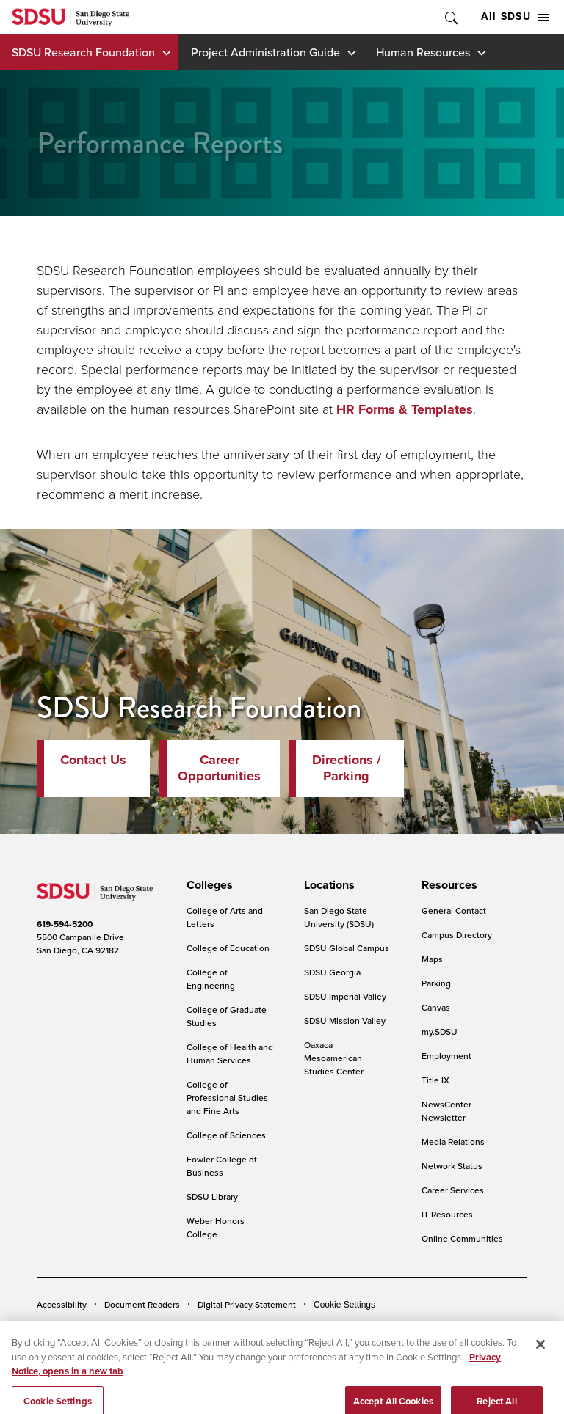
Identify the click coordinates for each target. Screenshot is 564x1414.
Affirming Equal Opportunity (432, 1326)
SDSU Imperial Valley (345, 996)
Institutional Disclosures (194, 1326)
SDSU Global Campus (346, 948)
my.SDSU (440, 1031)
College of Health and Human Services (230, 1053)
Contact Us (93, 759)
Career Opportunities (219, 767)
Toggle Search (450, 17)
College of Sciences (226, 1135)
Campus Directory (457, 934)
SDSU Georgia (332, 972)
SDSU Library (212, 1196)
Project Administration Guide (265, 52)
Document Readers (142, 1304)
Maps (432, 959)
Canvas (436, 1007)
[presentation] (207, 885)
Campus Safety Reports (83, 1326)
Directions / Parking (346, 767)
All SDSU (515, 16)
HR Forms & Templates (404, 409)
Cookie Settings (344, 1305)
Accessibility (62, 1304)
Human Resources (423, 52)
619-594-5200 (65, 924)
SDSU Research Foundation (83, 52)
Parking (436, 983)
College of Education (228, 948)
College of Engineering (211, 979)
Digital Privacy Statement (247, 1304)
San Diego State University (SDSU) (339, 917)
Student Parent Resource (309, 1326)
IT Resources (447, 1214)
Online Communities (462, 1238)
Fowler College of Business (222, 1166)
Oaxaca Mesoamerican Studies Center (334, 1057)
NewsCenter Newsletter (446, 1111)
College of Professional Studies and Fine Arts (227, 1097)
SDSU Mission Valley (345, 1020)
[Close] (540, 1360)
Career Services (453, 1190)
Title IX (435, 1080)
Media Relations (453, 1141)
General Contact (454, 910)
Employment (446, 1055)
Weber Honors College (216, 1227)
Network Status (452, 1166)
